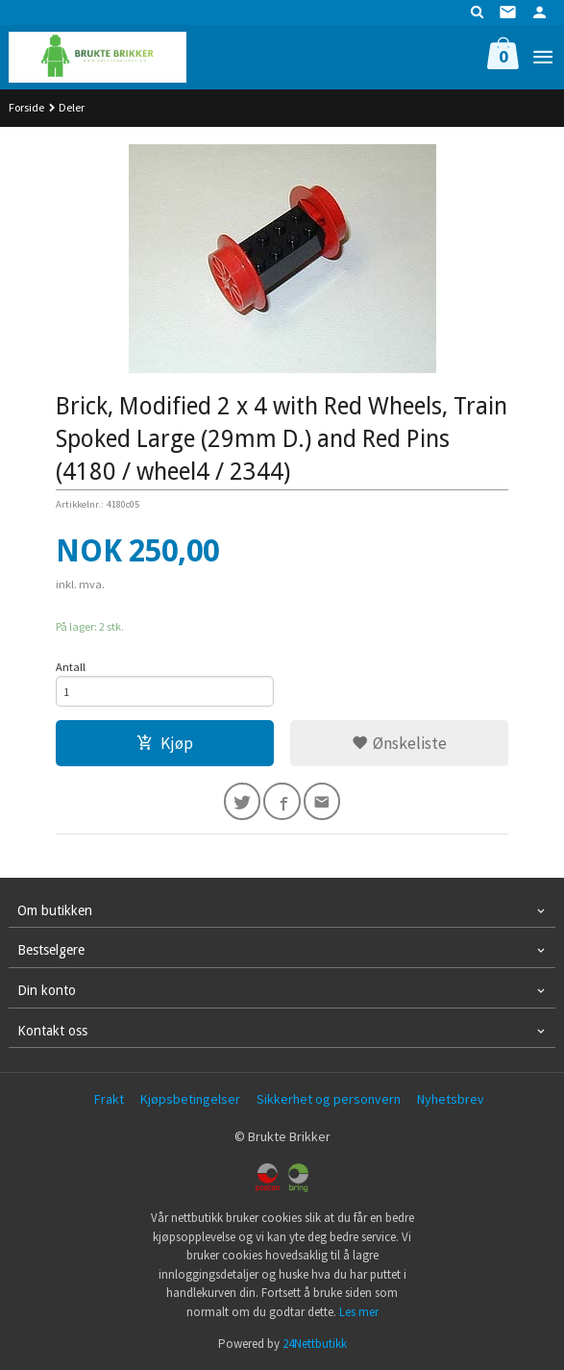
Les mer (359, 1312)
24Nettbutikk (314, 1343)
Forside (26, 107)
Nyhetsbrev (450, 1099)
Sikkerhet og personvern (329, 1099)
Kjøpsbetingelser (190, 1099)
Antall (71, 667)
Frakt (109, 1099)
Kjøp (164, 743)
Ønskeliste (399, 743)
